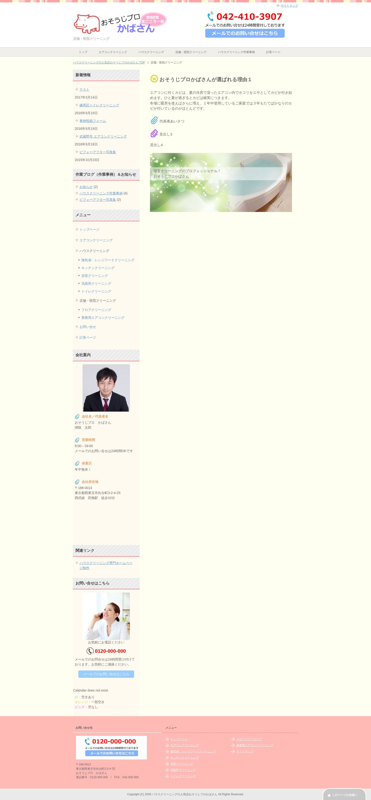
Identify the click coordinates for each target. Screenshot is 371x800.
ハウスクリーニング (151, 52)
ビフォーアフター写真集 (98, 152)
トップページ (89, 229)
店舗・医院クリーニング (191, 52)
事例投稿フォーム (93, 121)
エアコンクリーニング (113, 52)
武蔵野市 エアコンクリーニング (103, 136)
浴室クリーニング (94, 276)
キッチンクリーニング (98, 268)
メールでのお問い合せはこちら (106, 674)
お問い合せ (88, 327)
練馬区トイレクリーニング (99, 105)
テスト (84, 89)
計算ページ (273, 52)
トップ (83, 52)
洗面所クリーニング (96, 283)
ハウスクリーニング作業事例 (236, 52)
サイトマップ (244, 751)
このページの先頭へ (345, 795)
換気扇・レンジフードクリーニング (107, 260)
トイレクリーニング (96, 291)
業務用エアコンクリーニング (102, 317)
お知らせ (86, 187)
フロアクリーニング (96, 310)
